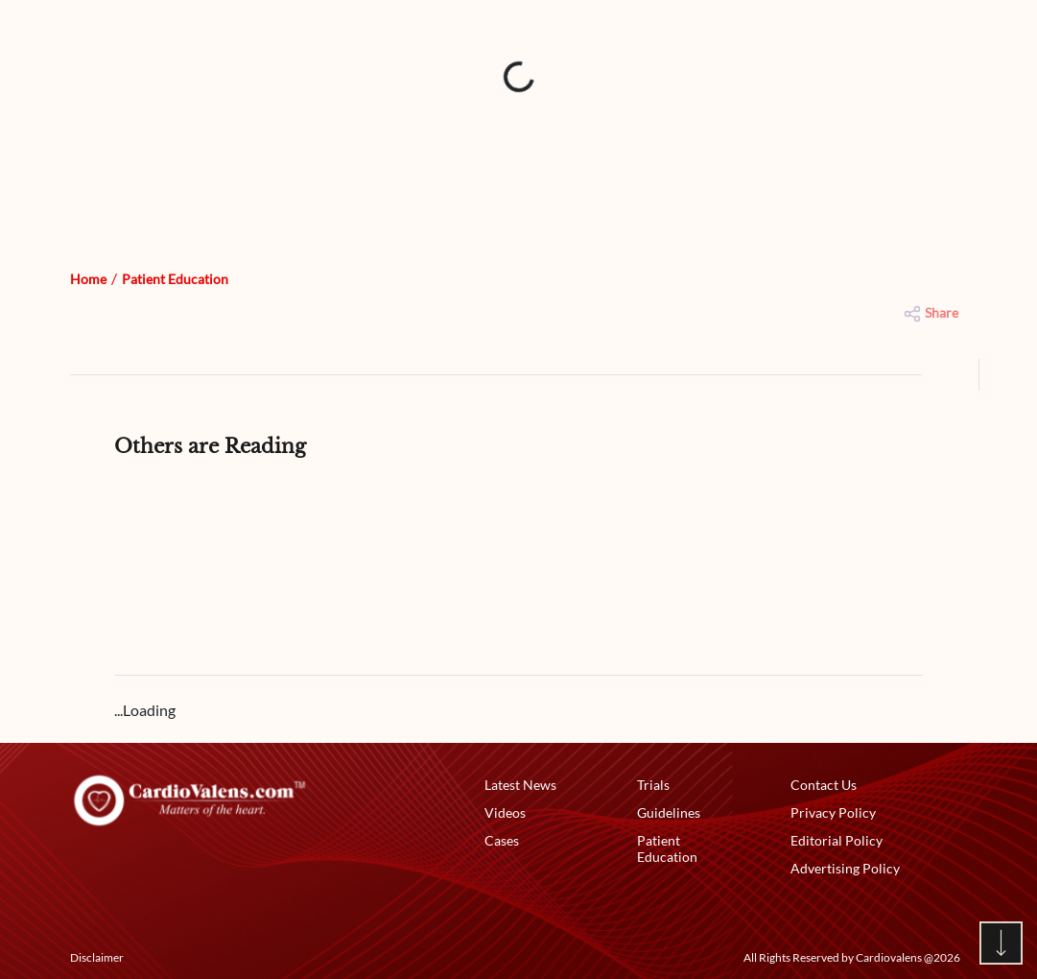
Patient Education (175, 279)
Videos (505, 812)
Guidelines (668, 812)
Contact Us (823, 784)
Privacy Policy (833, 812)
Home (88, 279)
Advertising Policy (845, 868)
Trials (653, 784)
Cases (501, 840)
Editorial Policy (836, 840)
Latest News (520, 784)
